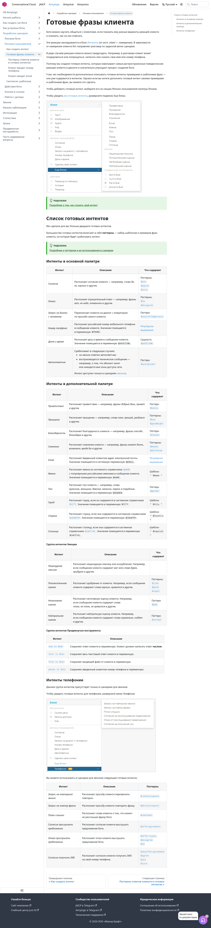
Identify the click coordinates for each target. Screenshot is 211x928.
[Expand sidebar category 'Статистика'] (39, 118)
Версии (154, 4)
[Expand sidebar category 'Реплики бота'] (39, 38)
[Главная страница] (49, 13)
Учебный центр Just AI (25, 910)
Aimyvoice (83, 4)
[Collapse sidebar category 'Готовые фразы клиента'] (39, 54)
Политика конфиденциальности (159, 910)
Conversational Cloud (24, 4)
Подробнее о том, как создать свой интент (73, 205)
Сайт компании (21, 905)
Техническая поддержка (91, 914)
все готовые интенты (75, 95)
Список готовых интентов (185, 15)
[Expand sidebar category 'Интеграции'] (39, 113)
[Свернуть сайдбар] (22, 890)
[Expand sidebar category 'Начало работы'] (39, 17)
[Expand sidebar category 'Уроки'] (39, 123)
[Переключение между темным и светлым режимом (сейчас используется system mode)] (181, 4)
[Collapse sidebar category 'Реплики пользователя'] (39, 44)
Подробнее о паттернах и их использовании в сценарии (81, 250)
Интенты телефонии (185, 30)
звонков (121, 373)
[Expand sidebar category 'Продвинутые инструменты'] (39, 130)
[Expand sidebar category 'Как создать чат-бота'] (39, 22)
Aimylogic (54, 4)
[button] (22, 97)
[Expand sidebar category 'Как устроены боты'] (39, 28)
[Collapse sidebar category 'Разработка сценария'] (39, 33)
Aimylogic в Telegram (89, 910)
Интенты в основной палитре (189, 19)
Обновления (139, 4)
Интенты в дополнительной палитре (189, 25)
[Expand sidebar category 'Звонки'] (39, 102)
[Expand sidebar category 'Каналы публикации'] (39, 107)
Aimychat (68, 4)
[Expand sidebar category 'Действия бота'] (39, 86)
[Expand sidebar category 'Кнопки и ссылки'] (39, 91)
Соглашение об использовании (159, 905)
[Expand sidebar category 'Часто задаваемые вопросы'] (39, 138)
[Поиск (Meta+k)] (197, 4)
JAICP (42, 4)
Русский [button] (168, 4)
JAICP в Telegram (86, 905)
